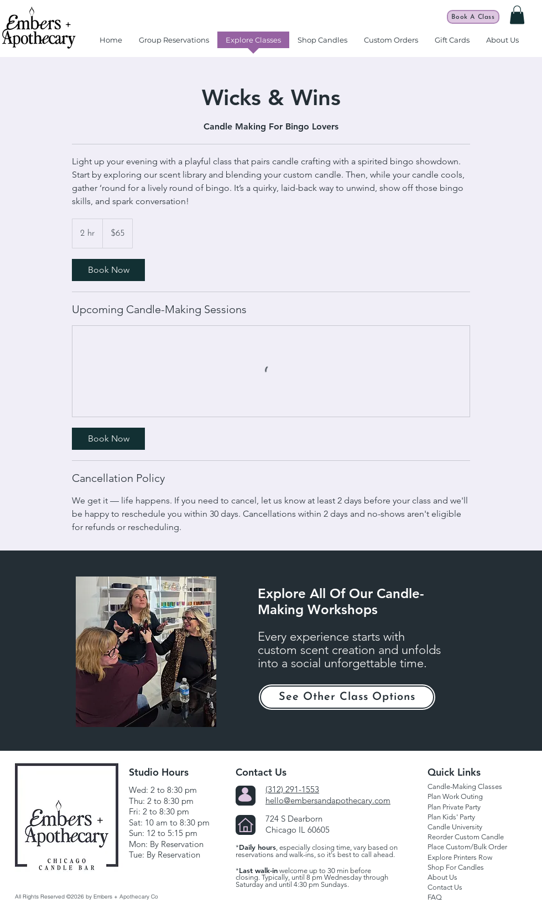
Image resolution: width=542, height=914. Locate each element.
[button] (517, 15)
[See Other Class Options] (347, 697)
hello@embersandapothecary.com (327, 800)
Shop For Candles (456, 867)
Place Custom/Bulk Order (467, 847)
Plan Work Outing (455, 796)
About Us (442, 877)
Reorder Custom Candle (466, 837)
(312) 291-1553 (292, 789)
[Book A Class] (473, 17)
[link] (108, 270)
